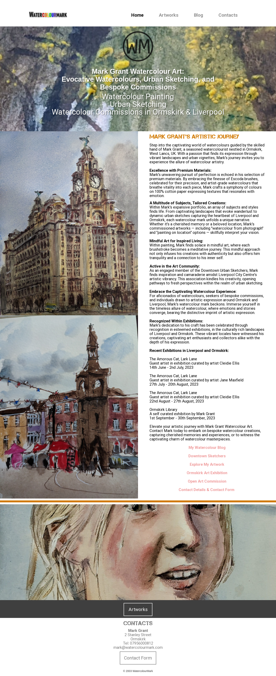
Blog (198, 15)
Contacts (228, 15)
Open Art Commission (207, 481)
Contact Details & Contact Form (206, 489)
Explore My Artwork (207, 464)
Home (137, 15)
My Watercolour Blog (207, 447)
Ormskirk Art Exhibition (207, 473)
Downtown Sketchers (207, 456)
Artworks (168, 15)
